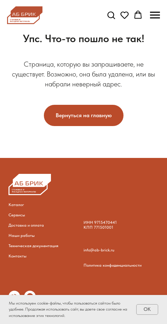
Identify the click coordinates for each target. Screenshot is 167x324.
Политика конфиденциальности (113, 265)
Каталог (16, 204)
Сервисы (16, 214)
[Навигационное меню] (155, 15)
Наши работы (21, 235)
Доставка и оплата (26, 225)
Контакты (17, 256)
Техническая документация (33, 245)
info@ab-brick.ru (99, 250)
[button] (111, 15)
